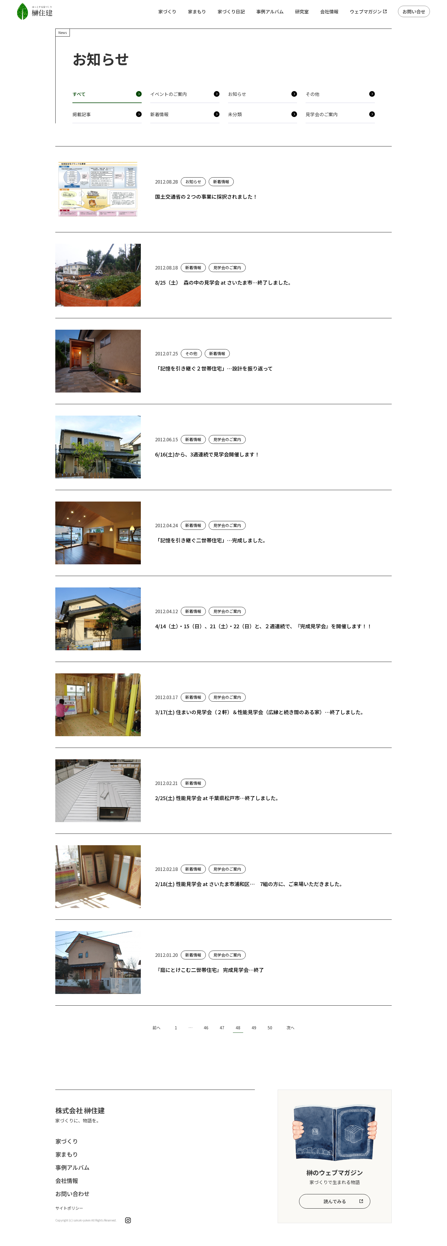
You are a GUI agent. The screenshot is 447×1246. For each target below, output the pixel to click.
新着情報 (159, 114)
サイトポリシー (69, 1208)
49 (254, 1027)
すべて (79, 93)
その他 (312, 93)
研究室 (302, 11)
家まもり (197, 11)
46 (206, 1027)
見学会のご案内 (322, 114)
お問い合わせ (72, 1193)
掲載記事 (81, 114)
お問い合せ (414, 11)
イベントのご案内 (168, 93)
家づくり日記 (231, 11)
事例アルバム (270, 11)
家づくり (167, 11)
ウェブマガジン (366, 11)
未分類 (235, 114)
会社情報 (329, 11)
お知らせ (237, 93)
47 (222, 1027)
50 (270, 1027)
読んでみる (335, 1201)
